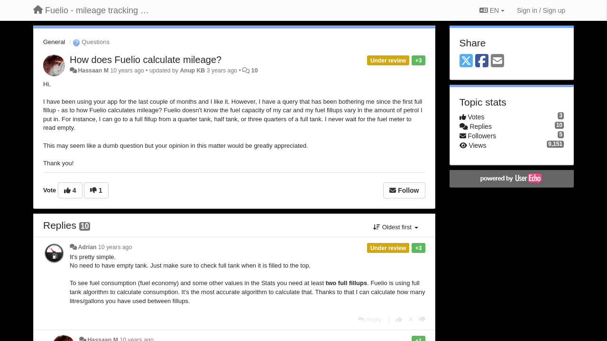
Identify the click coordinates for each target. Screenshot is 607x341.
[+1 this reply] (399, 319)
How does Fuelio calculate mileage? (145, 59)
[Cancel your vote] (410, 319)
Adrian (87, 247)
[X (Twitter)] (466, 61)
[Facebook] (481, 61)
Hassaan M (93, 70)
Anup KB (192, 70)
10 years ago (115, 247)
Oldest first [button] (395, 227)
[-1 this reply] (422, 319)
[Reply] (370, 319)
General (54, 41)
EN (492, 10)
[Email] (497, 61)
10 (254, 70)
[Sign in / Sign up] (541, 10)
